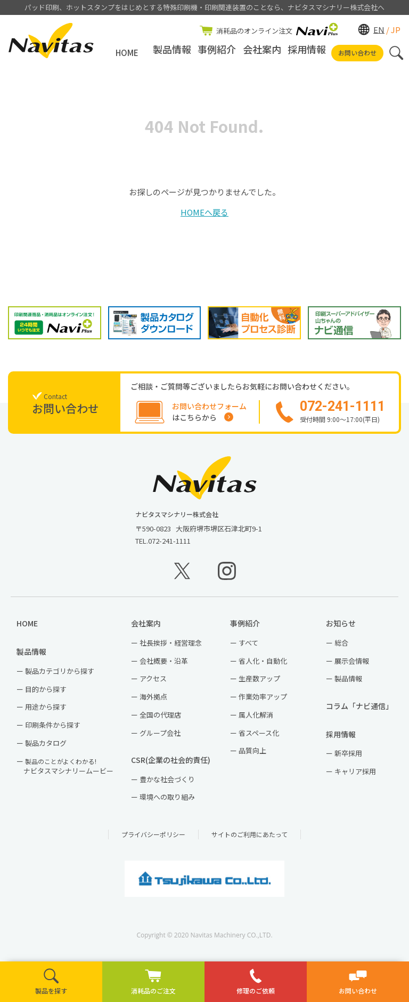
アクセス (153, 683)
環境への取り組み (167, 802)
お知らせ (344, 628)
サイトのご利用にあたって (249, 839)
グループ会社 (160, 737)
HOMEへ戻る (204, 212)
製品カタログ (46, 747)
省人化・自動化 (263, 665)
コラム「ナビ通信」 (361, 710)
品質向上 (252, 755)
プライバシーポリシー (153, 839)
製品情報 (172, 52)
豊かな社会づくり (167, 783)
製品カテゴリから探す (59, 675)
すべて (248, 647)
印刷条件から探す (52, 730)
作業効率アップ (263, 701)
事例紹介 (217, 52)
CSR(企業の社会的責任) (174, 764)
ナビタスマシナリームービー (68, 770)
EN (379, 29)
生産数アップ (259, 683)
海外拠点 (153, 701)
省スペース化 (259, 737)
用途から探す (46, 711)
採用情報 (307, 52)
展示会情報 (351, 665)
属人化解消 (256, 719)
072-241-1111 (169, 545)
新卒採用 (348, 758)
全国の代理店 (160, 719)
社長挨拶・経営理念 (171, 647)
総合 (341, 647)
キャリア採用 (355, 776)
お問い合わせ (357, 52)
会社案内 (262, 52)
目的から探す (46, 693)
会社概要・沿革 (164, 665)
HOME (127, 52)
